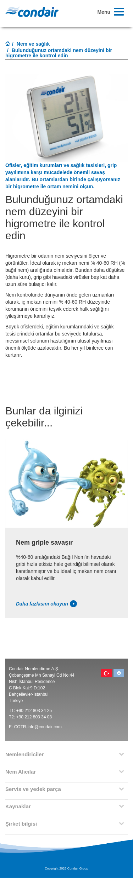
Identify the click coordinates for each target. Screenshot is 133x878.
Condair (32, 11)
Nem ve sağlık (33, 44)
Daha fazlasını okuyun (46, 603)
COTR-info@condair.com (38, 726)
